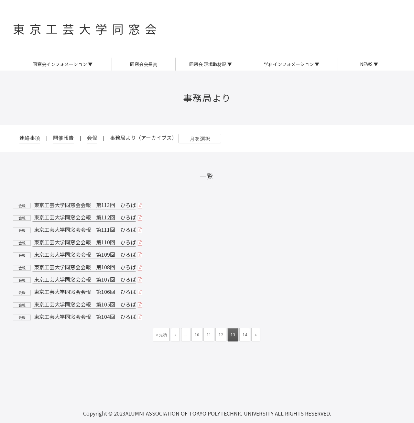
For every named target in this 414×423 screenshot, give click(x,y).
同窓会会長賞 (143, 64)
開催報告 (63, 137)
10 (197, 334)
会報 (92, 137)
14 (245, 334)
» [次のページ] (256, 334)
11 (209, 334)
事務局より (207, 97)
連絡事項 (29, 137)
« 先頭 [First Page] (161, 334)
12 (221, 334)
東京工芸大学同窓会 (87, 28)
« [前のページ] (175, 334)
